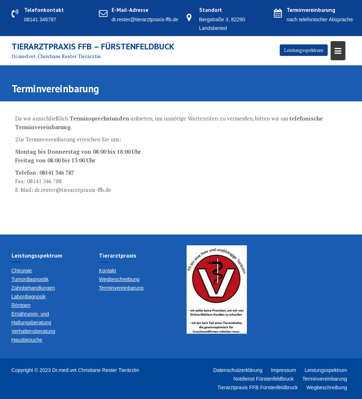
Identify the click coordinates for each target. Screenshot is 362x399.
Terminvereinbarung (121, 288)
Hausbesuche (27, 340)
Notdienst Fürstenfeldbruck (264, 379)
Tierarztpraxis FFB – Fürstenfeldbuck (93, 46)
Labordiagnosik (29, 296)
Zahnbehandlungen (33, 288)
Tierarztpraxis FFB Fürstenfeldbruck (257, 387)
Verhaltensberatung (33, 331)
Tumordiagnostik (30, 279)
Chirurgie (22, 270)
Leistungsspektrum (303, 50)
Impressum (283, 370)
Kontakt (107, 270)
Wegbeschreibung (119, 279)
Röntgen (21, 305)
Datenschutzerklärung (237, 370)
